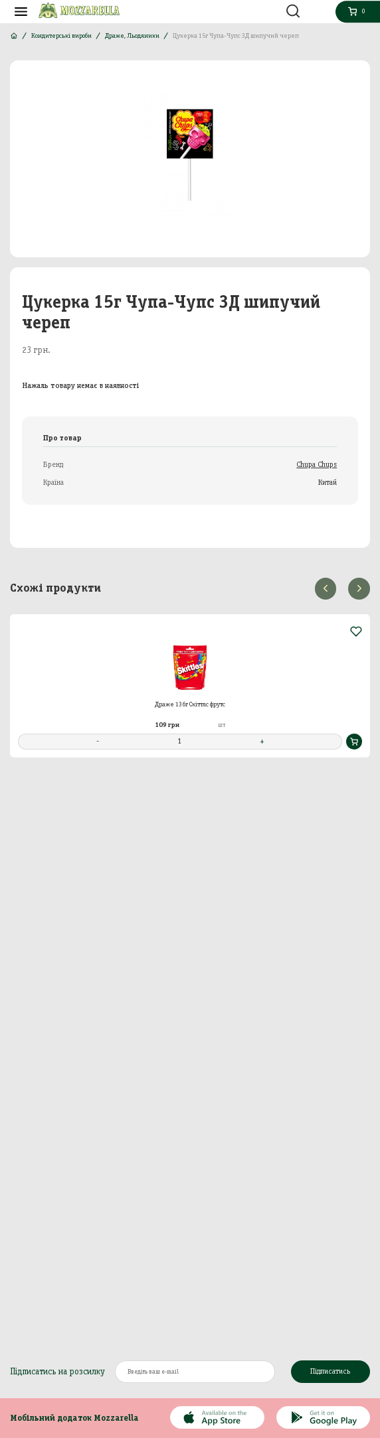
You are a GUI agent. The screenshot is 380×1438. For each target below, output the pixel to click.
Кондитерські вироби (61, 35)
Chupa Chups (316, 464)
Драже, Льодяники (132, 35)
